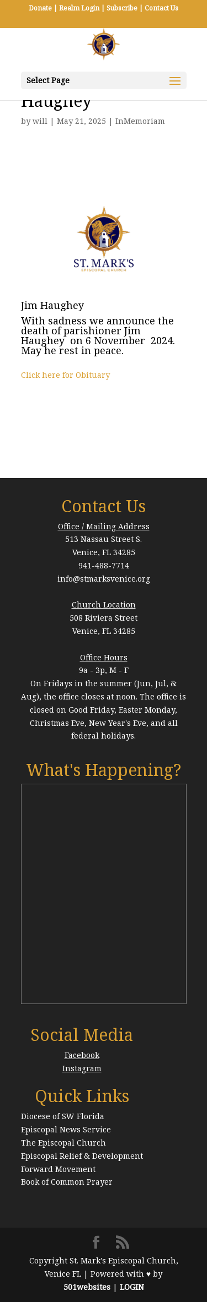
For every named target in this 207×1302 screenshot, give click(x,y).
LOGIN (132, 1287)
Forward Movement (58, 1169)
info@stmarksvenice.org (103, 578)
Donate (40, 8)
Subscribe (122, 8)
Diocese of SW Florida (62, 1116)
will (40, 121)
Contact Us (161, 8)
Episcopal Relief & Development (82, 1156)
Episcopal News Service (66, 1129)
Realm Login (79, 8)
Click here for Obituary (65, 375)
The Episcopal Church (63, 1142)
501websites (86, 1287)
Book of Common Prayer (67, 1181)
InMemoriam (140, 121)
